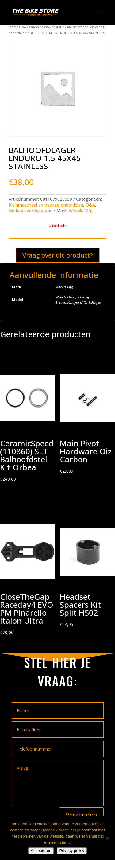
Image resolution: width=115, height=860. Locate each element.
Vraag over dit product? (57, 255)
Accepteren (41, 850)
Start (12, 27)
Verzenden (81, 815)
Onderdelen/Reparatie (46, 27)
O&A (22, 27)
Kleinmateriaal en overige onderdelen (46, 205)
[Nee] (107, 838)
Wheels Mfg (81, 210)
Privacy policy (71, 850)
